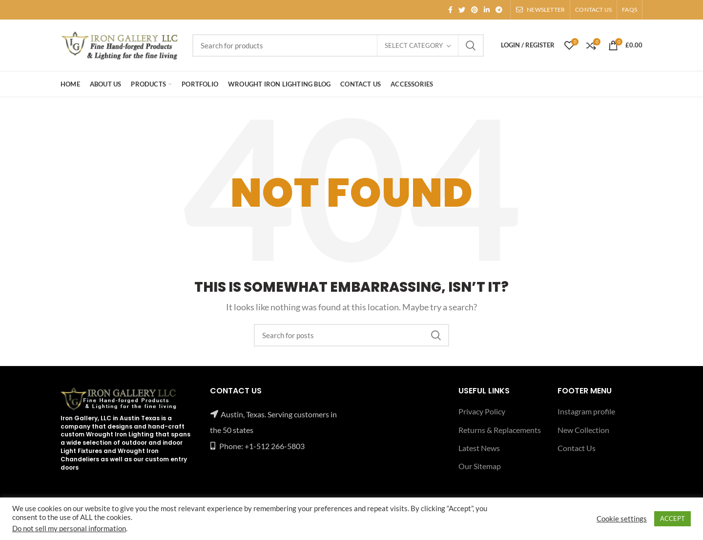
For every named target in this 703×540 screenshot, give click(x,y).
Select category (414, 45)
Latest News (479, 448)
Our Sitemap (479, 466)
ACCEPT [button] (672, 518)
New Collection (583, 429)
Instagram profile (586, 411)
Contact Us (577, 448)
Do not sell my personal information (69, 528)
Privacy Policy (481, 411)
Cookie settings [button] (622, 519)
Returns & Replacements (499, 429)
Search (470, 45)
